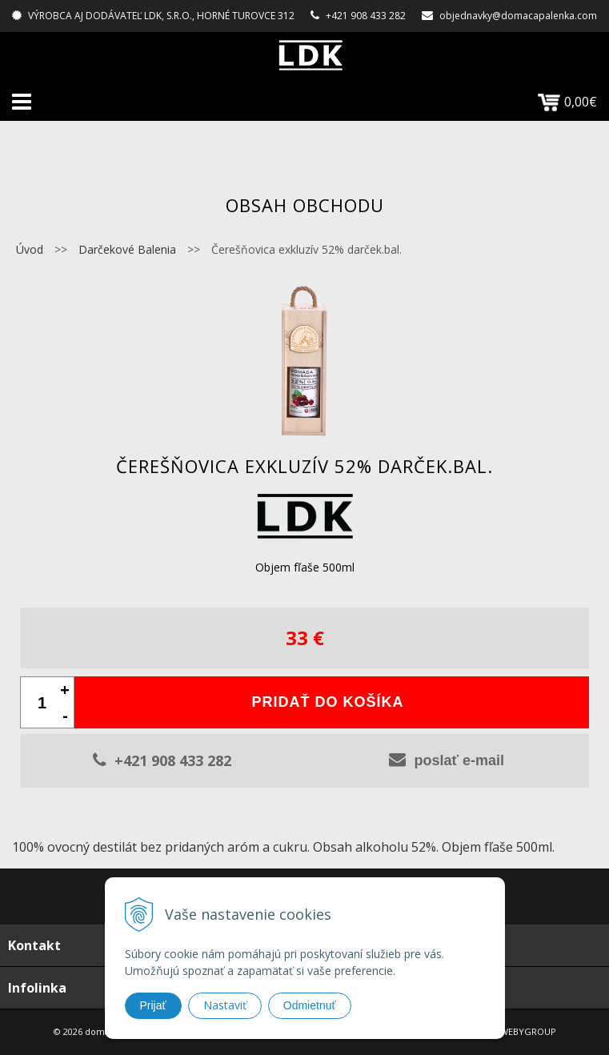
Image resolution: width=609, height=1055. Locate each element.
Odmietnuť (309, 1005)
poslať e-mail (446, 759)
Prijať (153, 1005)
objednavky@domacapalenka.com (518, 15)
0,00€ (567, 101)
